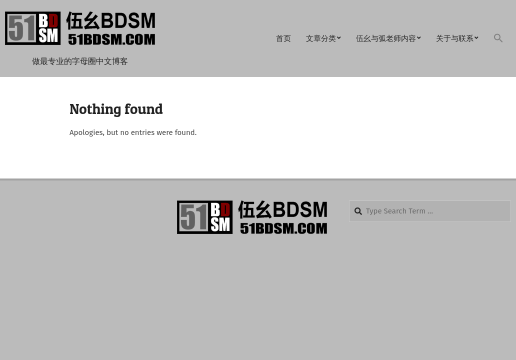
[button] (498, 38)
